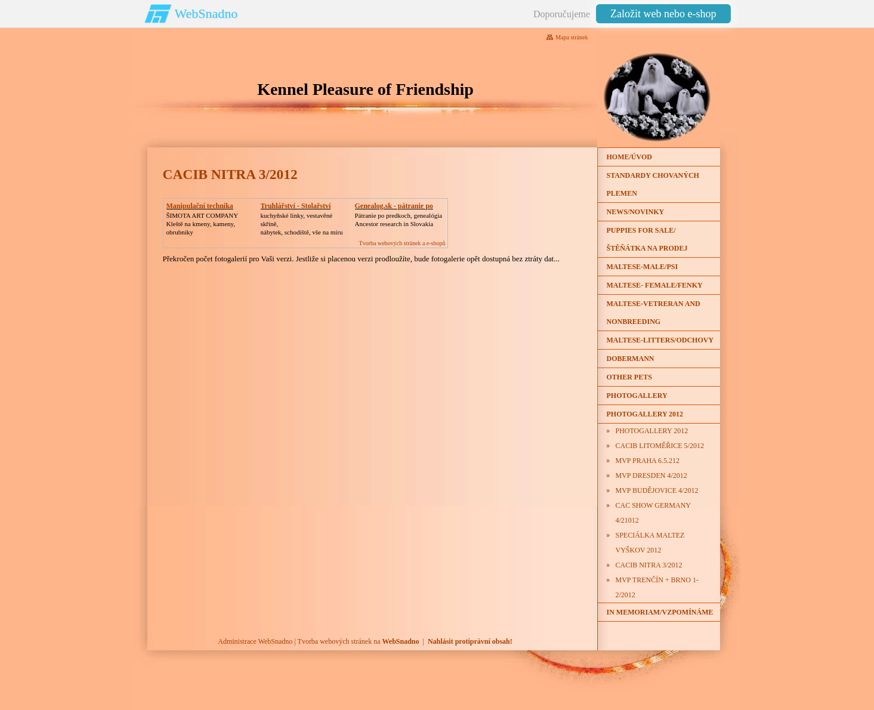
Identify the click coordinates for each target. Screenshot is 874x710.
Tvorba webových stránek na (358, 641)
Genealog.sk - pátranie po (394, 206)
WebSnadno (206, 13)
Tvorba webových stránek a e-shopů (402, 243)
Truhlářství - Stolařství (296, 206)
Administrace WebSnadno (255, 641)
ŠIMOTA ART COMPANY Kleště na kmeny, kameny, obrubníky (202, 224)
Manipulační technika (199, 206)
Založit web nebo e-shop (663, 14)
